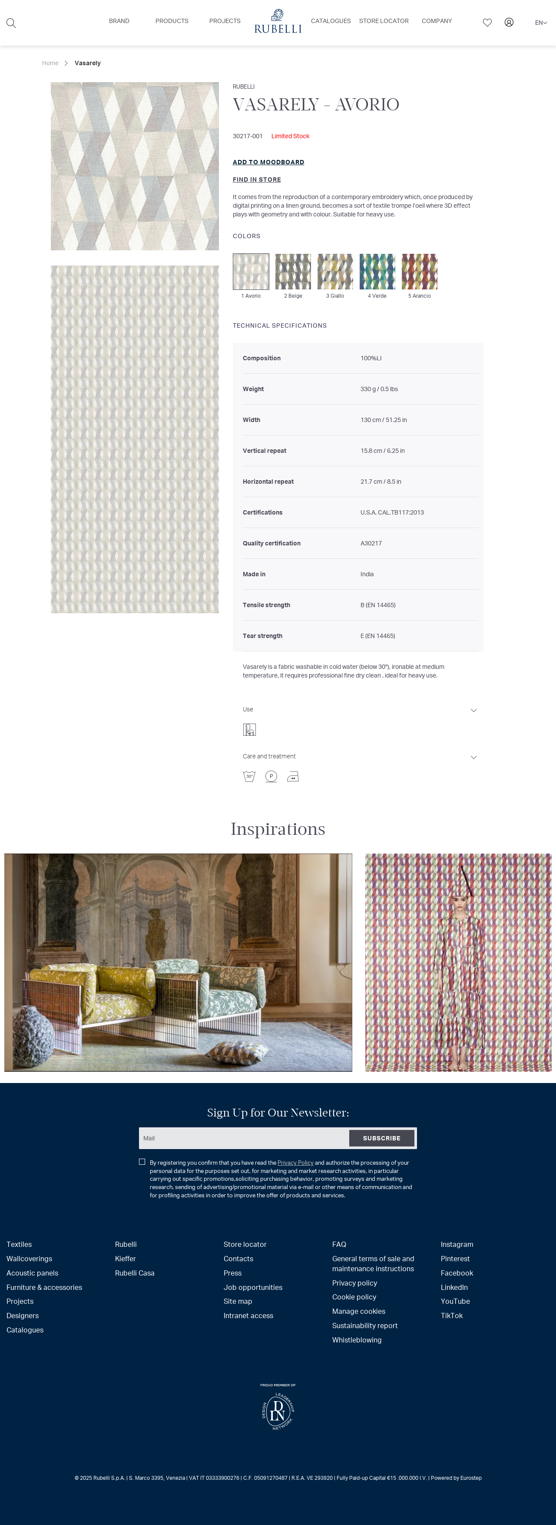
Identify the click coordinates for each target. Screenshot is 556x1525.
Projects (20, 1301)
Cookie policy (354, 1296)
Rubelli (126, 1244)
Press (233, 1272)
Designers (23, 1315)
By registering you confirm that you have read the (275, 1179)
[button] (541, 23)
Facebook (457, 1272)
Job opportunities (253, 1287)
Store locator (245, 1244)
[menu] (278, 23)
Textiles (19, 1244)
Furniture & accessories (44, 1287)
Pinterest (455, 1258)
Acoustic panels (32, 1272)
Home (50, 63)
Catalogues (25, 1329)
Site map (238, 1301)
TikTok (452, 1315)
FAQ (339, 1244)
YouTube (455, 1301)
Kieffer (125, 1258)
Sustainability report (365, 1325)
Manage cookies (358, 1311)
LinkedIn (454, 1287)
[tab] (360, 718)
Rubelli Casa (135, 1272)
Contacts (238, 1258)
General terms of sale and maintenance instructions (373, 1263)
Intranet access (248, 1315)
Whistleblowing (357, 1339)
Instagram (457, 1244)
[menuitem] (119, 21)
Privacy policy (354, 1282)
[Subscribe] (381, 1138)
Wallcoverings (29, 1258)
